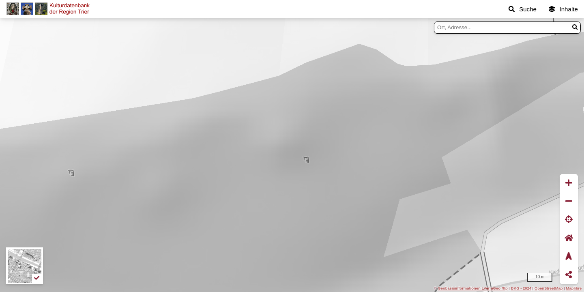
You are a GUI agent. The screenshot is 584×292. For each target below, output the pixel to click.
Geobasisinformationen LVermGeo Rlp (472, 288)
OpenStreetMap (549, 288)
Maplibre (574, 288)
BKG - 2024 (521, 288)
